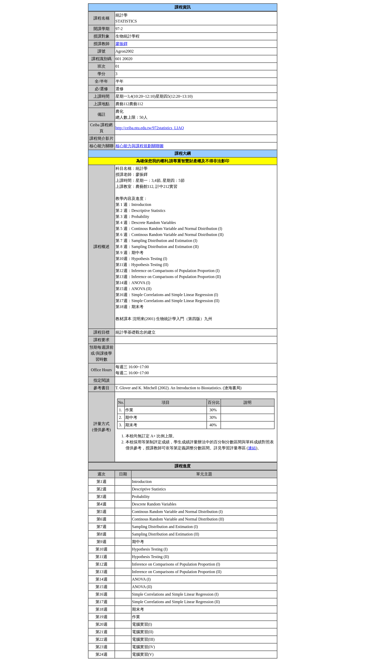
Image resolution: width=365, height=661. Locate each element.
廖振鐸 (121, 44)
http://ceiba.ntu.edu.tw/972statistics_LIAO (149, 128)
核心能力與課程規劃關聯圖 (139, 146)
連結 (252, 448)
